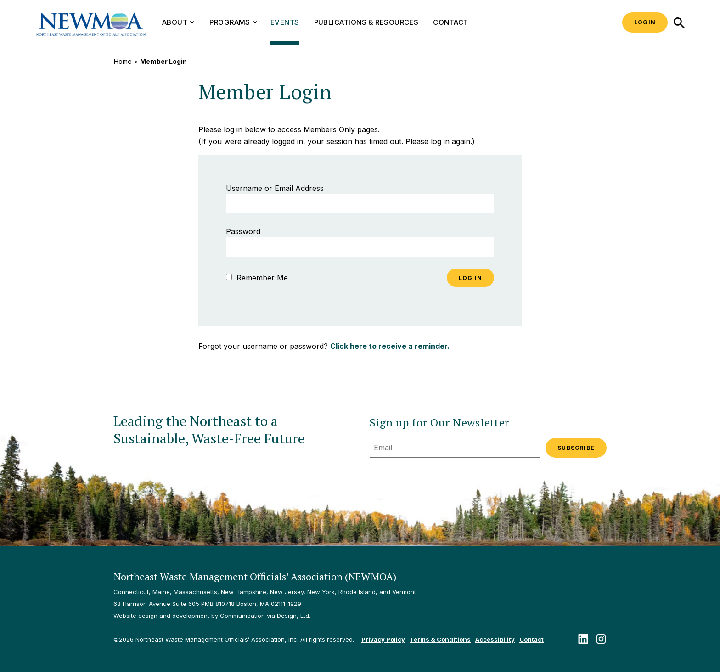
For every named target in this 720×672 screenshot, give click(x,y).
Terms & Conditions (440, 639)
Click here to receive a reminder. (390, 346)
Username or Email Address (275, 188)
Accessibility (495, 639)
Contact (450, 22)
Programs (233, 22)
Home (123, 61)
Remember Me (257, 277)
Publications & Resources (366, 22)
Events (284, 22)
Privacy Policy (383, 639)
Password (243, 231)
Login (645, 22)
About (178, 22)
